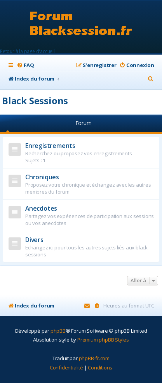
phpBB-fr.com (94, 358)
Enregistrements (50, 145)
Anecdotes (41, 208)
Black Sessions (35, 100)
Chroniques (42, 177)
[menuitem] (25, 65)
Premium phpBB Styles (103, 339)
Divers (34, 239)
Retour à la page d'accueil (27, 51)
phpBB (58, 330)
